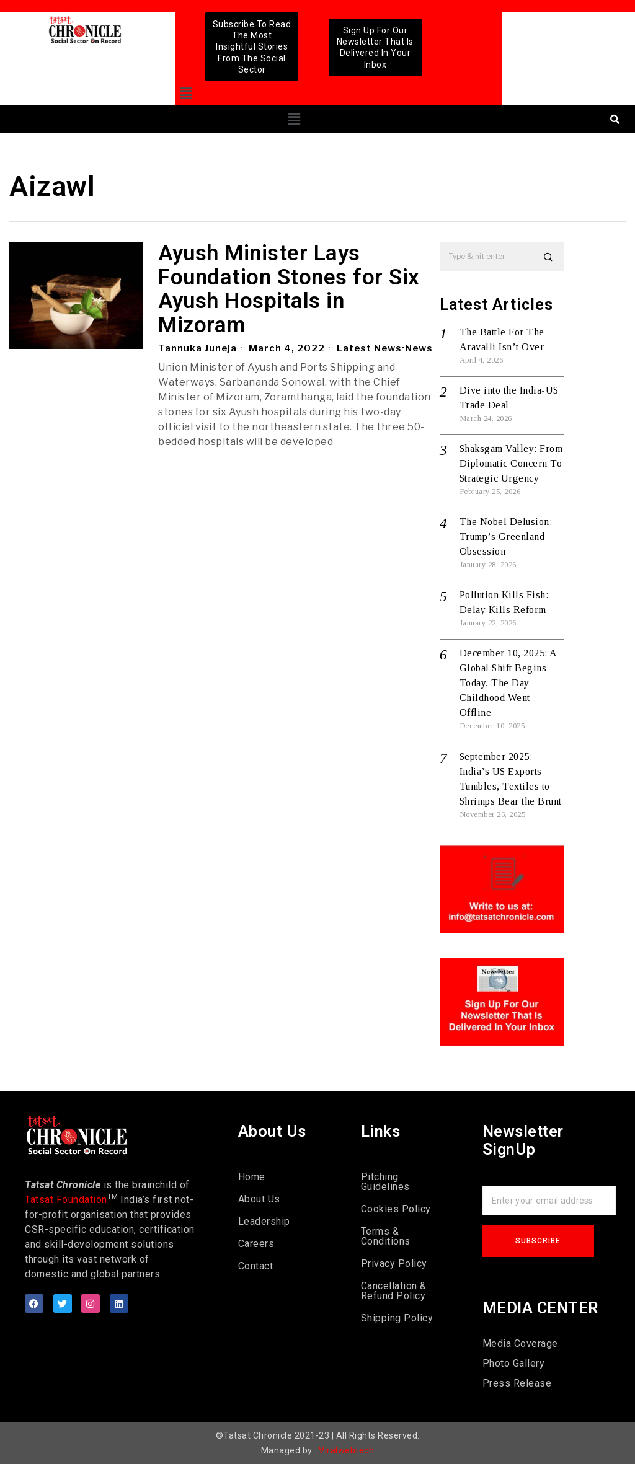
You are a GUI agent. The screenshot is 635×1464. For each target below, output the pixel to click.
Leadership (264, 1221)
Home (251, 1177)
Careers (256, 1244)
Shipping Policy (397, 1318)
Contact (255, 1266)
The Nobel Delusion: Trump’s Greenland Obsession (506, 536)
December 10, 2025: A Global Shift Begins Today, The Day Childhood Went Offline (508, 683)
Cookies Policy (396, 1209)
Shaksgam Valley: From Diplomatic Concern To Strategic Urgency (511, 463)
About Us (259, 1199)
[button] (186, 93)
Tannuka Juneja (197, 348)
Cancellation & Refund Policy (394, 1291)
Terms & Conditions (386, 1236)
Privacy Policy (394, 1263)
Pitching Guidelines (385, 1182)
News (419, 348)
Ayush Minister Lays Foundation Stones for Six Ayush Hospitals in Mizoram (289, 289)
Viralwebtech (346, 1450)
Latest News (369, 348)
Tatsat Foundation (66, 1200)
